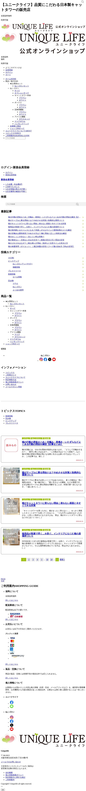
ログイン (9, 72)
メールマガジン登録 (13, 387)
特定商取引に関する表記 (15, 777)
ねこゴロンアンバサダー (23, 264)
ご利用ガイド (10, 375)
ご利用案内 (17, 136)
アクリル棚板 (19, 117)
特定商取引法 (10, 380)
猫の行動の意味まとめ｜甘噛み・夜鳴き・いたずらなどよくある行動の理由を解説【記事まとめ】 (46, 217)
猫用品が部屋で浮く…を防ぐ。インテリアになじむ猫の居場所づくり (36, 227)
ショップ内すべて (17, 128)
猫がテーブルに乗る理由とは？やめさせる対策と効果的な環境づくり (36, 220)
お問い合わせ (10, 384)
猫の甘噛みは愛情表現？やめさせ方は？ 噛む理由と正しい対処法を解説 (37, 233)
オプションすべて (21, 93)
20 (51, 559)
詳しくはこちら (11, 600)
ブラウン (22, 98)
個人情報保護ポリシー (14, 382)
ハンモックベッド (21, 124)
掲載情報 (16, 267)
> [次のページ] (57, 559)
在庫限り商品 (15, 126)
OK (3, 790)
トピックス (13, 133)
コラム (15, 283)
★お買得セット (16, 84)
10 (47, 559)
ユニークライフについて (18, 131)
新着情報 (11, 274)
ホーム (10, 79)
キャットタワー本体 (22, 95)
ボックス (18, 102)
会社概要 (9, 773)
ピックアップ (13, 261)
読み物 (11, 281)
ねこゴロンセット (21, 86)
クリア (17, 334)
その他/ (11, 258)
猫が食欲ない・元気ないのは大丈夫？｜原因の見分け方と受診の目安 (36, 240)
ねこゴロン (14, 88)
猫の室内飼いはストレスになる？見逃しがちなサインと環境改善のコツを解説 (40, 230)
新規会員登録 (10, 175)
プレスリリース (14, 271)
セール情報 (17, 277)
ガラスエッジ (24, 119)
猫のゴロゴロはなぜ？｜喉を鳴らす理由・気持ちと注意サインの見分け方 (38, 243)
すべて (17, 91)
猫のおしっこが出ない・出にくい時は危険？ (26, 237)
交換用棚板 (19, 110)
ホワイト (22, 100)
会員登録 (9, 70)
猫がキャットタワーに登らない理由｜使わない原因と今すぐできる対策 (37, 224)
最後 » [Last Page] (62, 559)
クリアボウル (19, 121)
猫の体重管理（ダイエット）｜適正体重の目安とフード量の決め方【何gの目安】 (41, 246)
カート (8, 75)
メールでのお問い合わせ (11, 762)
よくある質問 (18, 290)
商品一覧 (11, 81)
